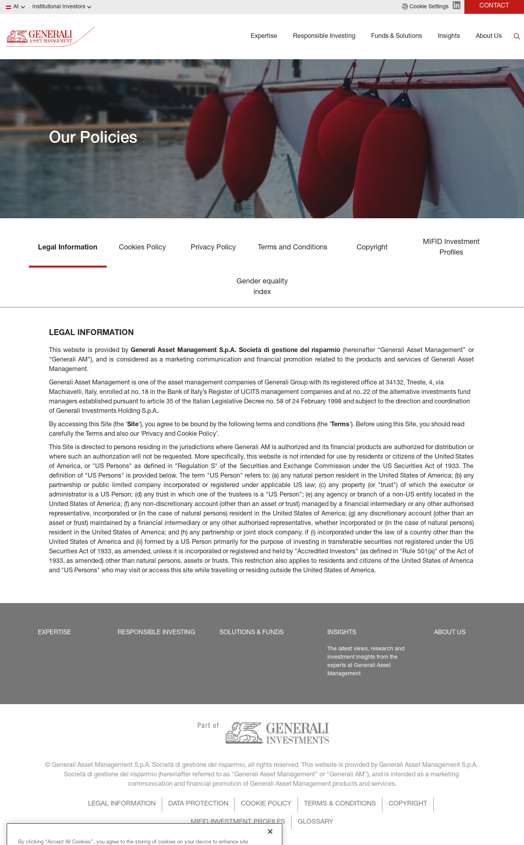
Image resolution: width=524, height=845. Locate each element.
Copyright (372, 247)
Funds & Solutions (396, 37)
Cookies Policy (142, 247)
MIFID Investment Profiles (451, 248)
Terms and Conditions (292, 247)
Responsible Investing (324, 37)
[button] (425, 7)
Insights (449, 37)
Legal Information (68, 247)
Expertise (264, 37)
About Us (489, 37)
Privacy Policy (213, 247)
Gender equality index (262, 287)
